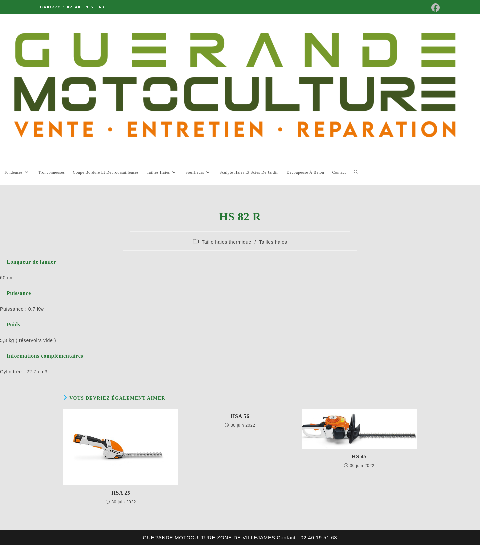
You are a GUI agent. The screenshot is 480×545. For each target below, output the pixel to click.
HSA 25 (120, 493)
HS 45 (359, 456)
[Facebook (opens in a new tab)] (433, 8)
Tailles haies (273, 242)
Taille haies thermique (226, 242)
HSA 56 (240, 416)
